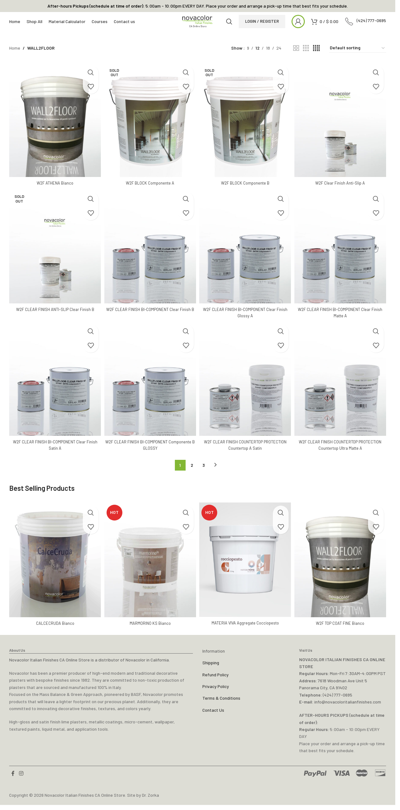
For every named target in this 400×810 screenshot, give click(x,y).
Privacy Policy (215, 691)
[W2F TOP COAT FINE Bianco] (341, 566)
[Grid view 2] (296, 59)
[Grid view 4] (316, 59)
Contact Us (213, 715)
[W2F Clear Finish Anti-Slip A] (341, 129)
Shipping (210, 667)
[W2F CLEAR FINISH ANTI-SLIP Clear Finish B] (54, 255)
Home (14, 58)
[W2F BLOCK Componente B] (245, 129)
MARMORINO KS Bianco (149, 628)
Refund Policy (215, 679)
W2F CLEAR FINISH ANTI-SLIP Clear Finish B (54, 317)
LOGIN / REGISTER (268, 27)
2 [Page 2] (192, 473)
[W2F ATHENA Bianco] (54, 129)
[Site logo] (197, 27)
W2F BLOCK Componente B (245, 190)
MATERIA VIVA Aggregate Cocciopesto (245, 628)
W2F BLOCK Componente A (150, 190)
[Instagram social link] (21, 778)
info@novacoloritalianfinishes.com (347, 707)
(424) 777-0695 (337, 700)
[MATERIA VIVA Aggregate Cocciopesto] (245, 566)
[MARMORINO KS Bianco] (149, 566)
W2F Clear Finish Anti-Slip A (341, 190)
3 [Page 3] (203, 473)
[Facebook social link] (13, 778)
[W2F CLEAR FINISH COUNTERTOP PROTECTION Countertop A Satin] (245, 388)
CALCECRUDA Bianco (54, 628)
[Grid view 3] (306, 59)
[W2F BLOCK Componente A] (149, 129)
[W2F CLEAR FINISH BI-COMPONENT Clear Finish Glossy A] (245, 255)
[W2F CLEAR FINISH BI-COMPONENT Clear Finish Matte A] (341, 255)
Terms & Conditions (221, 703)
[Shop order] (357, 59)
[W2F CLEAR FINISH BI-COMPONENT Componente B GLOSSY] (149, 388)
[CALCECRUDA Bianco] (54, 566)
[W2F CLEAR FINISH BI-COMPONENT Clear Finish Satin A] (54, 388)
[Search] (235, 27)
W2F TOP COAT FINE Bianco (341, 628)
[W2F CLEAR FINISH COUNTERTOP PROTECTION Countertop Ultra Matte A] (341, 388)
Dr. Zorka (150, 800)
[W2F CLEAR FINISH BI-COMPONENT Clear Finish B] (149, 255)
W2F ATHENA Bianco (54, 190)
